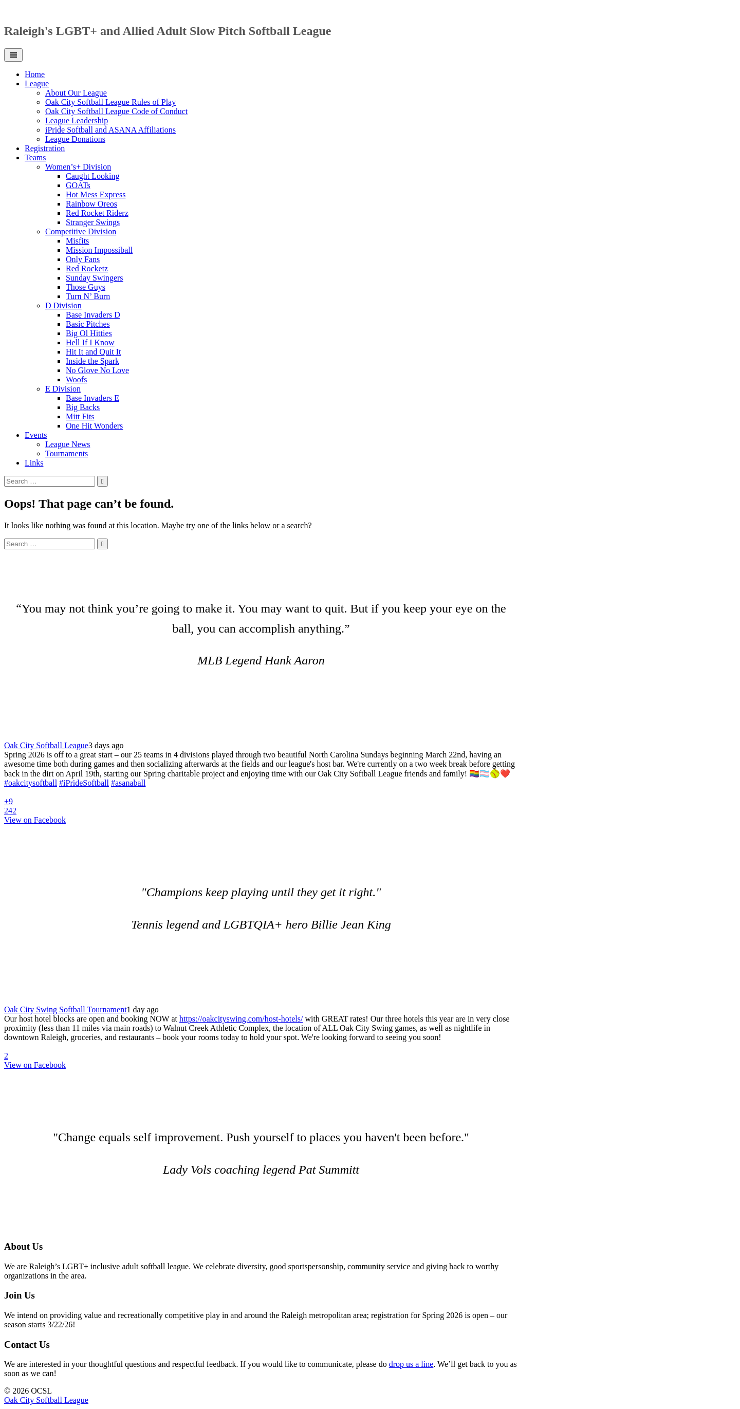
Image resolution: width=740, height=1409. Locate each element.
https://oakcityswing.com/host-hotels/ (241, 1018)
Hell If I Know (90, 342)
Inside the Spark (92, 361)
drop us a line (411, 1364)
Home (35, 74)
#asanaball (128, 782)
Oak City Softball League (46, 745)
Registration (45, 148)
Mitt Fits (80, 416)
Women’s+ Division (78, 166)
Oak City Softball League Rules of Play (110, 102)
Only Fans (83, 259)
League (37, 83)
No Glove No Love (97, 370)
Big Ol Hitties (89, 333)
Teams (35, 157)
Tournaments (66, 453)
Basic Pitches (88, 324)
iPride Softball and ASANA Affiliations (110, 129)
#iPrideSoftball (84, 782)
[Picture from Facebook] (189, 801)
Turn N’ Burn (88, 296)
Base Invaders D (93, 314)
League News (67, 444)
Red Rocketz (87, 268)
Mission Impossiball (99, 250)
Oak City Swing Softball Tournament (65, 1009)
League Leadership (76, 120)
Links (34, 462)
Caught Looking (92, 176)
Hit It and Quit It (93, 351)
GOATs (78, 185)
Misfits (77, 240)
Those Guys (85, 287)
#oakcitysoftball (30, 782)
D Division (63, 305)
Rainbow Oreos (91, 203)
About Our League (76, 92)
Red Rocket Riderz (97, 213)
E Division (63, 388)
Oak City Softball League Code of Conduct (116, 111)
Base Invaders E (92, 398)
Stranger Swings (93, 222)
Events (36, 435)
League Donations (75, 139)
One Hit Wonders (94, 425)
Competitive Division (80, 231)
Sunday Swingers (94, 277)
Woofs (76, 379)
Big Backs (83, 407)
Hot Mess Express (95, 194)
